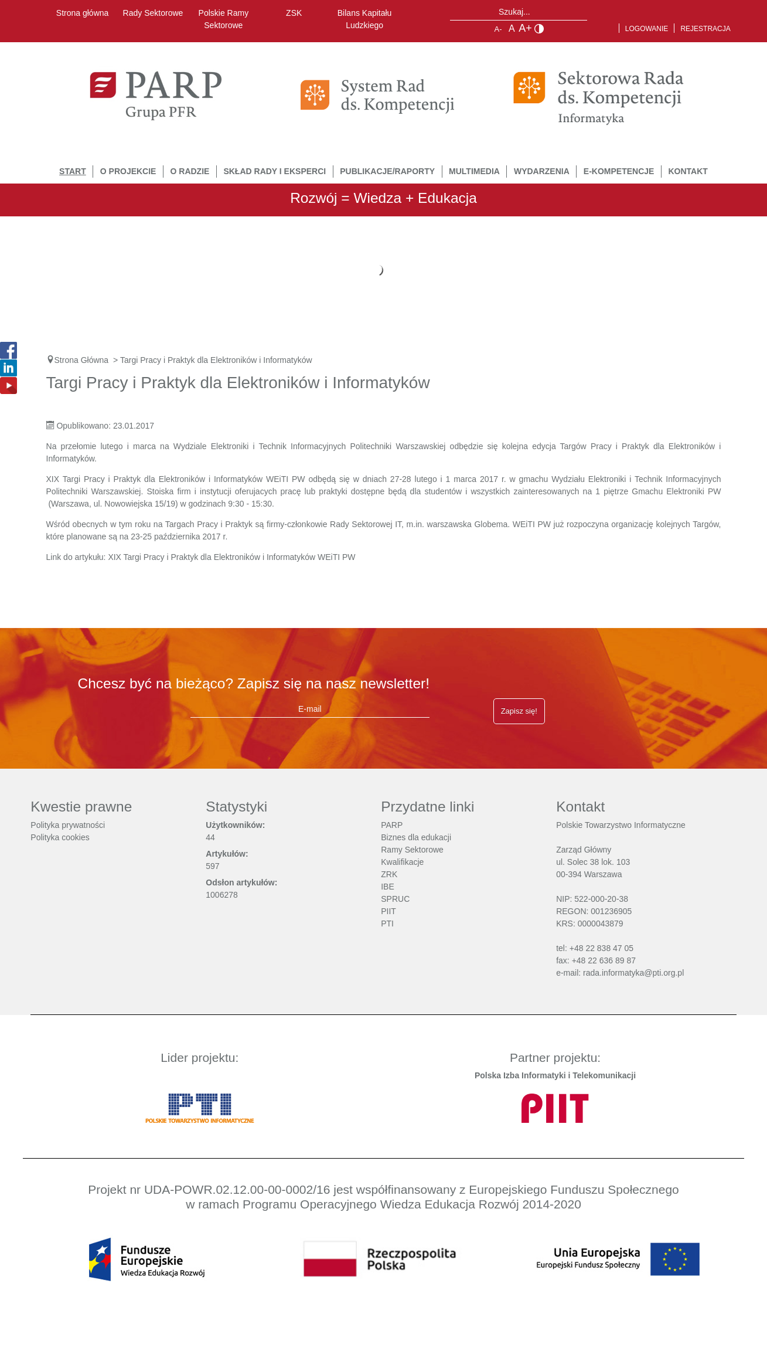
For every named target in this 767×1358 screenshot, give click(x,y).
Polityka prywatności (67, 825)
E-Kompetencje (619, 171)
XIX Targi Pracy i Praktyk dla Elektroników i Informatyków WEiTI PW (231, 557)
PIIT (388, 911)
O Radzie (190, 171)
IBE (387, 886)
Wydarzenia (542, 171)
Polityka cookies (59, 837)
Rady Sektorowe (153, 13)
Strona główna (82, 13)
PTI (387, 923)
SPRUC (395, 899)
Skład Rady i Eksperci (274, 171)
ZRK (389, 874)
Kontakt (687, 171)
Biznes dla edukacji (416, 837)
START (72, 171)
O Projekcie (128, 171)
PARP (392, 825)
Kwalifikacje (402, 862)
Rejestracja (705, 29)
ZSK (294, 13)
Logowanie (647, 29)
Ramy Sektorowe (412, 849)
